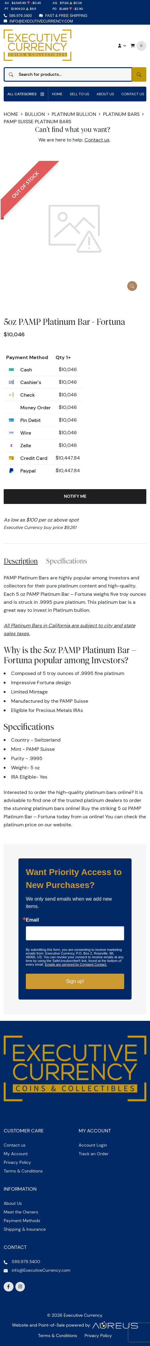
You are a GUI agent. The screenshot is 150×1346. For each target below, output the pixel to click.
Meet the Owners (21, 1212)
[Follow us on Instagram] (20, 1287)
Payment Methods (22, 1220)
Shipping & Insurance (25, 1229)
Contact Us (132, 94)
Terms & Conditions (23, 1171)
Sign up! (75, 981)
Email (32, 920)
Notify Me (75, 496)
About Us (105, 94)
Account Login (93, 1145)
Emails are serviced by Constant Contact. (76, 964)
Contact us (97, 140)
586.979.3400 (20, 16)
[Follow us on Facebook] (9, 1287)
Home (57, 94)
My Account (16, 1153)
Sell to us (79, 94)
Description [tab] (21, 561)
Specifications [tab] (66, 561)
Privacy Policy (17, 1162)
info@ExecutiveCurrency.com (41, 21)
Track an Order (94, 1153)
